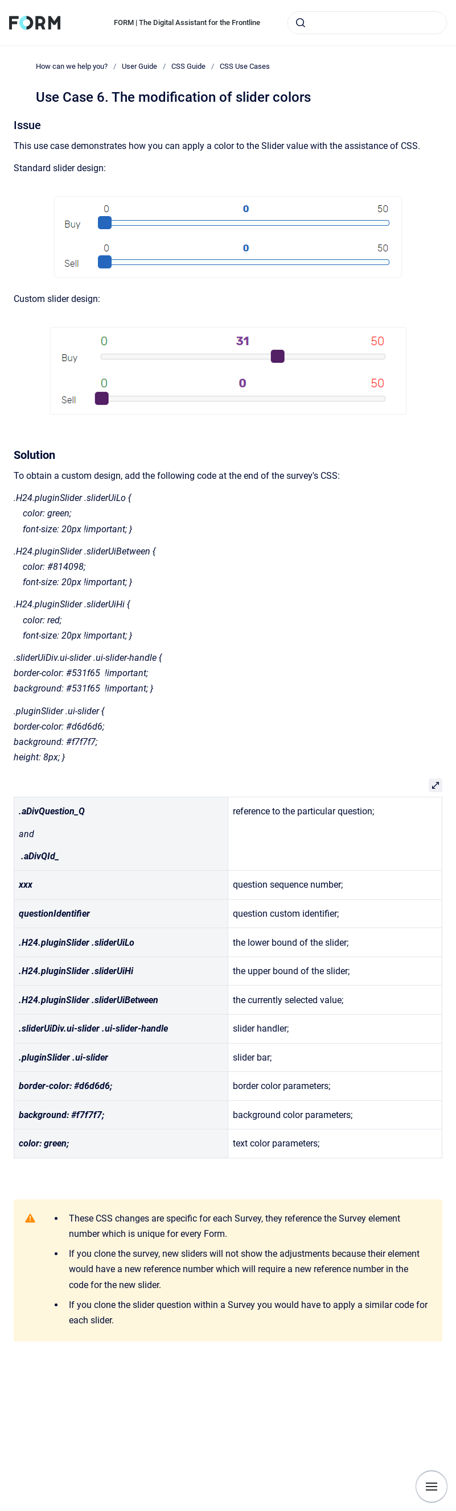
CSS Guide (188, 66)
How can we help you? (72, 66)
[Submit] (300, 23)
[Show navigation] (431, 1486)
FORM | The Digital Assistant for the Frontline (187, 22)
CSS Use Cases (245, 66)
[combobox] (367, 23)
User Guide (139, 66)
